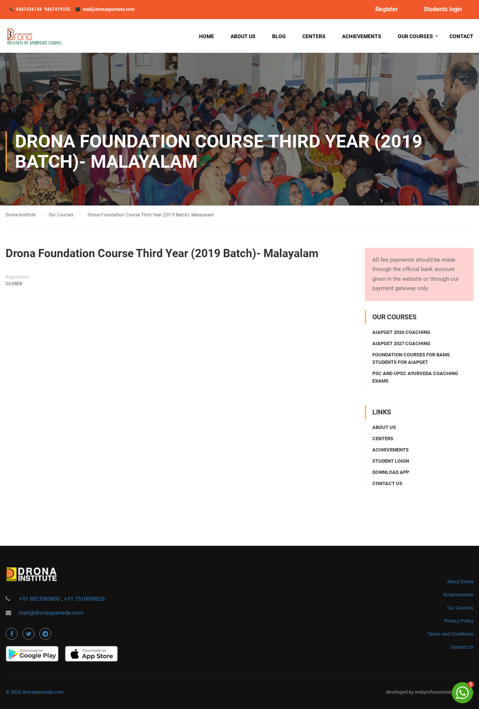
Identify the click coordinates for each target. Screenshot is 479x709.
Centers (314, 36)
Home (206, 36)
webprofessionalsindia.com (444, 692)
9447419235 (57, 9)
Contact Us (461, 647)
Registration (18, 277)
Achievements (361, 36)
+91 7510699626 (84, 599)
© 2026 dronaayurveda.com (35, 692)
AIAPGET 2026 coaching (401, 332)
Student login (390, 461)
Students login (443, 9)
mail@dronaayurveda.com (108, 9)
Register (386, 9)
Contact (461, 36)
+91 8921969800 (40, 599)
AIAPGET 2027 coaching (401, 343)
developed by (400, 692)
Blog (279, 36)
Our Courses (415, 36)
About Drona (460, 581)
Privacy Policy (458, 621)
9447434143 (29, 9)
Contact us (387, 483)
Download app (390, 472)
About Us (243, 36)
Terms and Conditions (450, 634)
